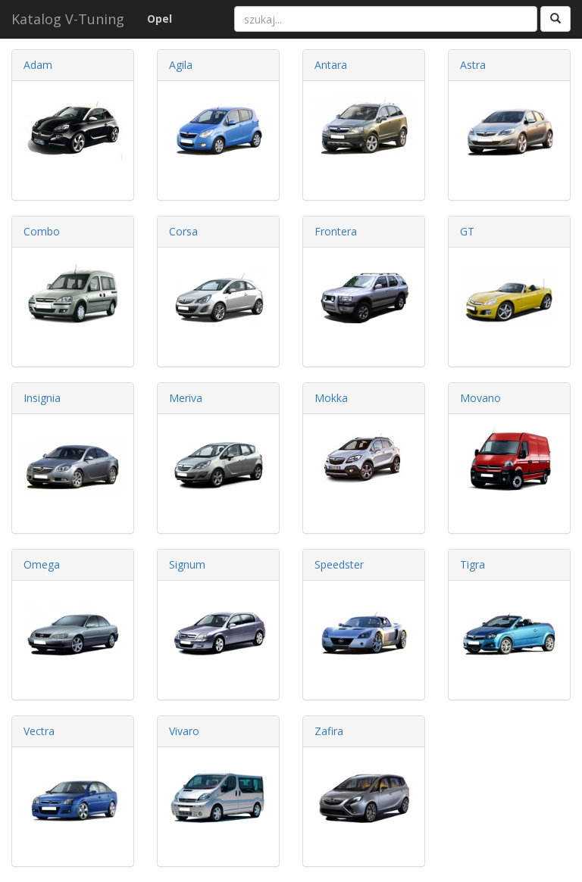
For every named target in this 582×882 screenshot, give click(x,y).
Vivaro (184, 731)
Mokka (331, 398)
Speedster (339, 564)
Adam (37, 65)
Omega (41, 564)
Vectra (39, 731)
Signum (187, 564)
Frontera (335, 231)
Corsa (183, 231)
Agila (180, 65)
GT (467, 231)
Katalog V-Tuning (67, 19)
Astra (473, 65)
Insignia (42, 398)
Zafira (328, 731)
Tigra (472, 564)
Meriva (185, 398)
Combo (41, 231)
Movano (480, 398)
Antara (330, 65)
